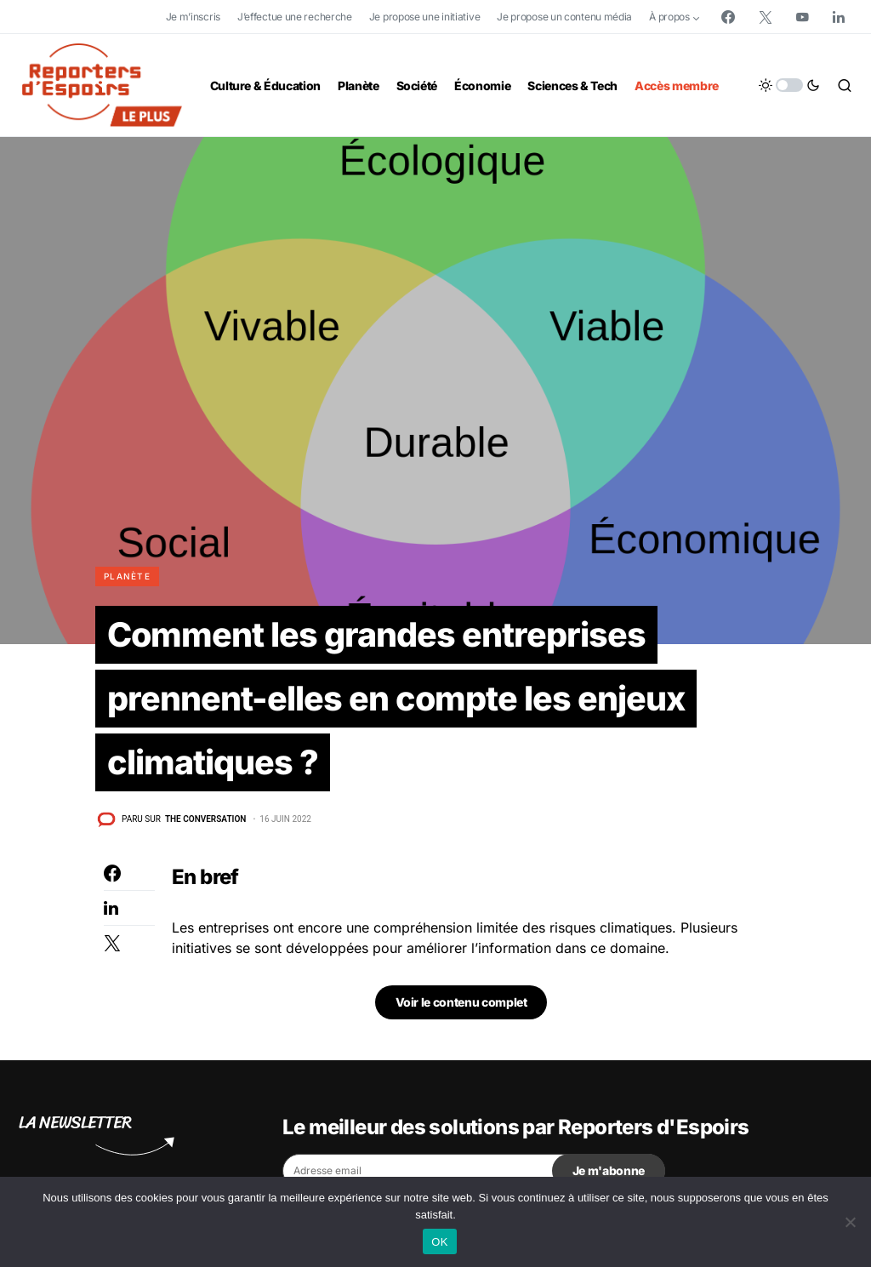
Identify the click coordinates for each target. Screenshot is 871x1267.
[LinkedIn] (838, 17)
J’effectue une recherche (294, 16)
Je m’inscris (193, 16)
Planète (127, 576)
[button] (789, 85)
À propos (669, 16)
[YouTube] (802, 17)
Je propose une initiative (425, 16)
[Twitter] (765, 17)
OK (439, 1242)
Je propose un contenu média (564, 16)
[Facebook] (728, 17)
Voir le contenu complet (461, 1004)
